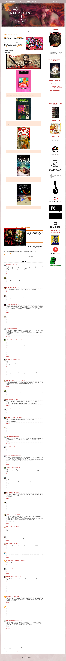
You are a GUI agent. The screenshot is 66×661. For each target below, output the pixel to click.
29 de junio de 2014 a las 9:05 (15, 596)
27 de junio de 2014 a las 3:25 (13, 264)
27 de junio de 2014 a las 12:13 (15, 514)
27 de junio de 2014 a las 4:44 (15, 304)
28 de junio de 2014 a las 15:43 (16, 576)
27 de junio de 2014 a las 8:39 (17, 426)
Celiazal (7, 514)
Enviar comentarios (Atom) (13, 651)
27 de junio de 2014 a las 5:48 (16, 339)
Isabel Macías (8, 417)
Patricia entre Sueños (10, 380)
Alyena (7, 501)
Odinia (7, 446)
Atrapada (8, 304)
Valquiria (8, 328)
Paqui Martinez (9, 620)
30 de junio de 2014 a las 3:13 (17, 620)
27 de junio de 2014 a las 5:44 (15, 328)
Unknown (8, 596)
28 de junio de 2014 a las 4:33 (19, 560)
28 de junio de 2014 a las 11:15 (15, 568)
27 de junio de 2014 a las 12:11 (14, 501)
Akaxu (7, 552)
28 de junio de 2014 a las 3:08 (14, 552)
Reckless (8, 568)
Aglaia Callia (8, 339)
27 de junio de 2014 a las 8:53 (14, 436)
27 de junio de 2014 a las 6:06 (15, 359)
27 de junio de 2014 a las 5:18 (18, 315)
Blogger (45, 657)
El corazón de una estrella (55, 83)
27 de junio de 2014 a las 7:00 (13, 399)
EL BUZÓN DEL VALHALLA (56, 1)
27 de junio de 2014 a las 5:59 (15, 351)
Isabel (7, 287)
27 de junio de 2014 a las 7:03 (17, 408)
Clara (7, 543)
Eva (7, 264)
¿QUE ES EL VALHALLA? (20, 1)
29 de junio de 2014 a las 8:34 (15, 585)
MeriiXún (8, 359)
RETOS (49, 1)
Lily (7, 399)
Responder (8, 273)
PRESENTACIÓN (12, 1)
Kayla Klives (8, 455)
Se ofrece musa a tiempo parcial (56, 87)
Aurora (7, 467)
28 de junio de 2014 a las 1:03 (14, 543)
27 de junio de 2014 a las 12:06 (13, 492)
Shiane (7, 436)
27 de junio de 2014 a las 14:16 (14, 536)
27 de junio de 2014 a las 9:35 (16, 455)
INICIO (6, 1)
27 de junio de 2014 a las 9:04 (14, 446)
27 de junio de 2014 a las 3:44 (14, 287)
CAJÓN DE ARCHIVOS (36, 1)
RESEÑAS (28, 1)
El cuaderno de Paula (56, 86)
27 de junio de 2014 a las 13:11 (14, 526)
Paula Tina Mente (9, 315)
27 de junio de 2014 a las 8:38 (17, 417)
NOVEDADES (44, 1)
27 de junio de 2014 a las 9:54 (14, 467)
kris (7, 492)
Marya (7, 536)
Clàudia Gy (8, 576)
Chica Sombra (9, 408)
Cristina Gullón (9, 426)
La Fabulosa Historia (10, 560)
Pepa (7, 526)
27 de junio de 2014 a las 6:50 (20, 380)
